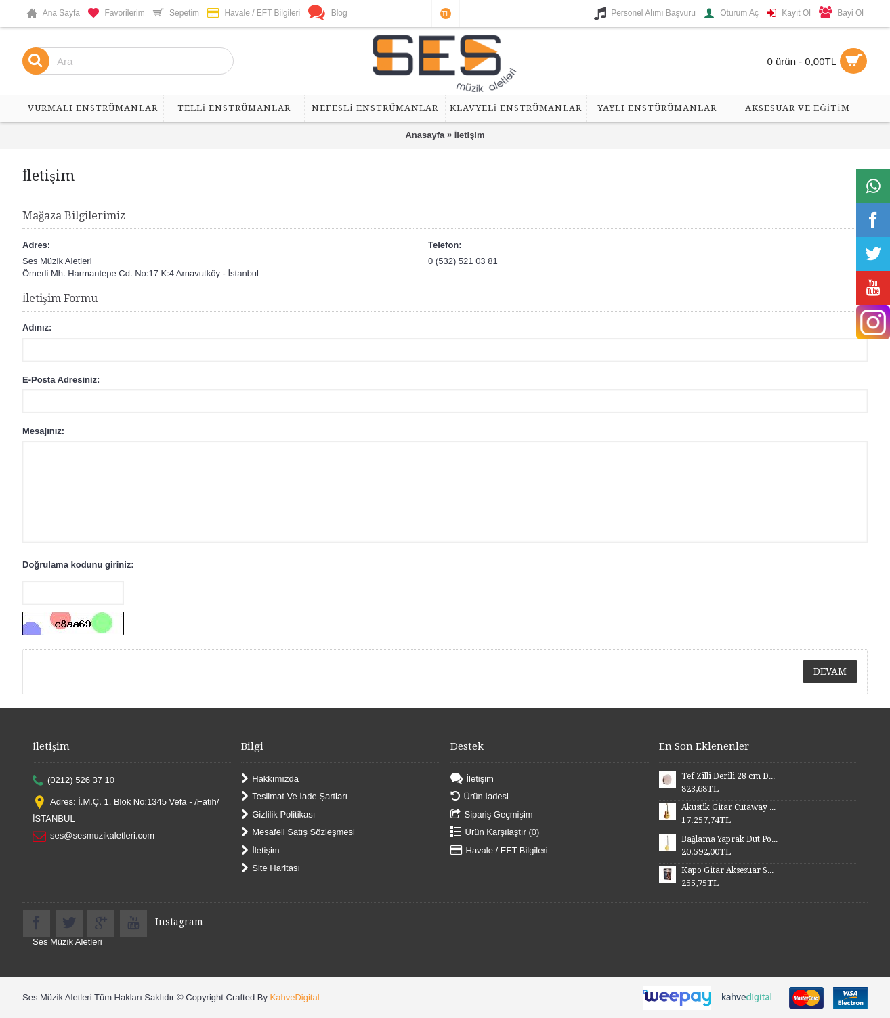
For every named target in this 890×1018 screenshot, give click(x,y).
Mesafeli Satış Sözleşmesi (298, 833)
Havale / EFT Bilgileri (499, 850)
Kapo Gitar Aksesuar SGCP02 (729, 870)
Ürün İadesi (479, 797)
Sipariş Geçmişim (491, 814)
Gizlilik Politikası (278, 814)
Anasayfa (424, 135)
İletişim (469, 135)
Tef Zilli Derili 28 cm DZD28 (729, 776)
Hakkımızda (270, 779)
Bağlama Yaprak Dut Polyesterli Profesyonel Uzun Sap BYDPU (729, 839)
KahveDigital (295, 997)
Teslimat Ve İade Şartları (294, 797)
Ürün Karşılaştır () (495, 833)
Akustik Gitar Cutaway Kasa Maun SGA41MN (729, 807)
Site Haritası (270, 868)
